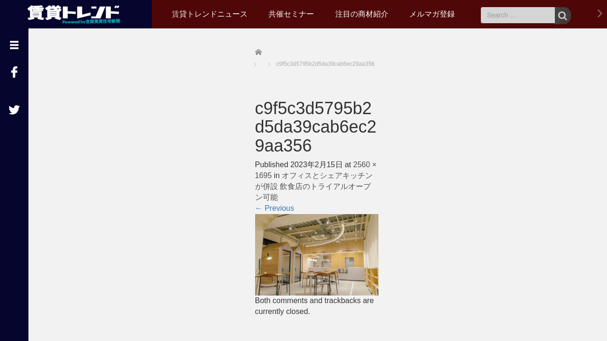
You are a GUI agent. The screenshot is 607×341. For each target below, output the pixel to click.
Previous (274, 208)
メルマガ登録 (432, 14)
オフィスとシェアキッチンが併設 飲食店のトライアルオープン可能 (314, 186)
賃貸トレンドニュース (210, 14)
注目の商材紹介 (361, 14)
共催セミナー (291, 14)
